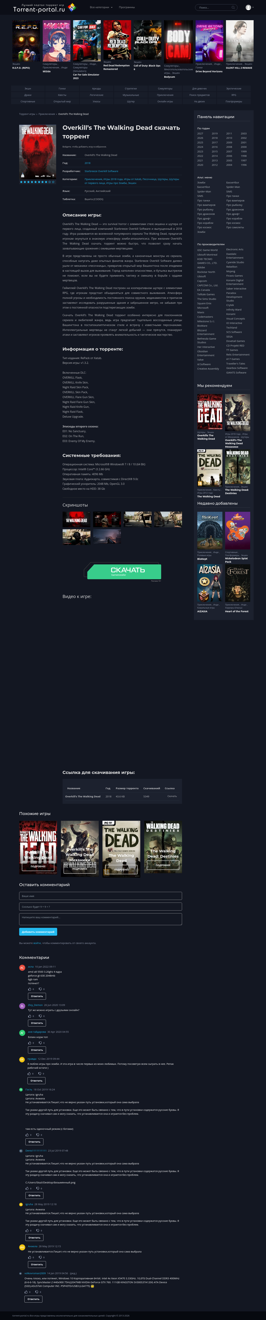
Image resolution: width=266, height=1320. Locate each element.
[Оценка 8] (46, 182)
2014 (215, 155)
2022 (200, 155)
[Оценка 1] (21, 182)
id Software (204, 364)
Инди (64, 67)
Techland (231, 327)
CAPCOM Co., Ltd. (207, 285)
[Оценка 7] (42, 182)
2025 (200, 142)
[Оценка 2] (24, 182)
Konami (230, 314)
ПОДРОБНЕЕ (38, 866)
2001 (244, 142)
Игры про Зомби (116, 183)
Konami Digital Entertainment (234, 282)
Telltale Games (206, 294)
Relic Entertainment (238, 354)
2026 (200, 137)
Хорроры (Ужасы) (233, 607)
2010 (229, 137)
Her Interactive (206, 347)
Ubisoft (201, 276)
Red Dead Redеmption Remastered (116, 67)
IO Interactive (234, 323)
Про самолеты (235, 227)
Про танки (203, 200)
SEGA (229, 336)
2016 (215, 146)
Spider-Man (204, 191)
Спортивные (231, 552)
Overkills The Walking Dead (206, 437)
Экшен (16, 63)
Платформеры (232, 555)
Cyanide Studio (235, 262)
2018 (87, 163)
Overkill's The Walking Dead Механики (80, 854)
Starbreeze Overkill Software (101, 171)
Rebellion (231, 266)
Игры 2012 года (205, 492)
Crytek (230, 305)
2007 (229, 151)
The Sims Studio (206, 299)
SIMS (200, 196)
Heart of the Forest (237, 611)
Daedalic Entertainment (234, 255)
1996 (244, 164)
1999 (244, 151)
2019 (215, 133)
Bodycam (169, 76)
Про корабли (205, 222)
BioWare (202, 325)
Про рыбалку (205, 209)
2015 (215, 151)
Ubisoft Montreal (207, 254)
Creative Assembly (208, 368)
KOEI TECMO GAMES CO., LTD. (207, 260)
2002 (244, 137)
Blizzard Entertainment (205, 332)
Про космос (204, 227)
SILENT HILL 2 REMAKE (239, 67)
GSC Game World (207, 250)
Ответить (37, 996)
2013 (215, 160)
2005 (229, 160)
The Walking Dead (208, 496)
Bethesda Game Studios (206, 340)
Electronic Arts (234, 249)
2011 (229, 133)
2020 (200, 164)
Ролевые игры (204, 555)
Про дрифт (204, 218)
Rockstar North (206, 272)
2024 (200, 146)
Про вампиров (206, 205)
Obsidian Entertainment (205, 353)
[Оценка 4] (32, 182)
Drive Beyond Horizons (209, 71)
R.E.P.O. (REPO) (21, 67)
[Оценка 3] (28, 182)
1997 (244, 160)
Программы (127, 7)
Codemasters (205, 316)
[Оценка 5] (35, 182)
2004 (229, 164)
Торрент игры (27, 114)
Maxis (200, 312)
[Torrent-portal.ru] (45, 7)
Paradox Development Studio (234, 296)
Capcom (202, 281)
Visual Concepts (235, 318)
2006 (229, 155)
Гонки (199, 67)
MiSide (47, 71)
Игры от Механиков (236, 435)
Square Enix (204, 303)
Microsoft (202, 307)
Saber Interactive (236, 288)
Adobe (201, 267)
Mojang (230, 271)
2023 (200, 151)
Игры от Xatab (132, 179)
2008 (229, 146)
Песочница (149, 179)
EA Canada (203, 290)
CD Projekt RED (235, 345)
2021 (200, 160)
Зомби (201, 182)
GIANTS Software (236, 372)
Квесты (217, 489)
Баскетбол (203, 187)
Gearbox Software (237, 368)
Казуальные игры (206, 607)
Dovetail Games (235, 341)
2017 (215, 142)
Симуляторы (50, 63)
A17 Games (233, 359)
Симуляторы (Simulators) (80, 69)
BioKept (202, 558)
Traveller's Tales (235, 363)
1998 (244, 155)
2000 (244, 146)
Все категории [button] (100, 7)
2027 (200, 133)
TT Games (232, 350)
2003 (244, 133)
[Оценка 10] (53, 182)
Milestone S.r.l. (206, 321)
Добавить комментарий (38, 931)
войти (37, 943)
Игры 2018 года (113, 179)
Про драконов (206, 214)
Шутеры (163, 179)
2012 (215, 164)
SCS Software (234, 332)
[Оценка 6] (39, 182)
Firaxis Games (234, 275)
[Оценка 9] (49, 182)
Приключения (51, 67)
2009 (229, 142)
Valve (200, 359)
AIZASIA (202, 611)
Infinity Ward (233, 309)
